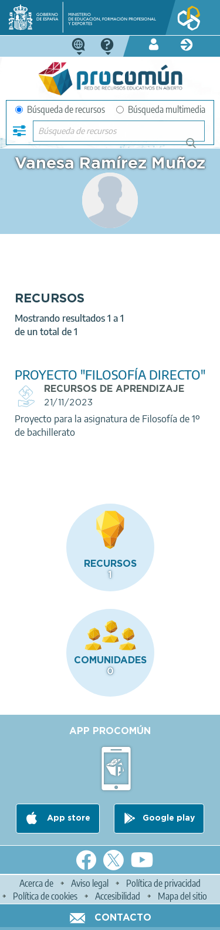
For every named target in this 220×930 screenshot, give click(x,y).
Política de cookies (45, 896)
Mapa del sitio (182, 896)
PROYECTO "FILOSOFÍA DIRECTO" (110, 375)
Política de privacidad (163, 883)
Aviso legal (90, 883)
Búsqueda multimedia (160, 109)
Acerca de (36, 883)
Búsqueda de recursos (60, 109)
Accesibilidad (117, 896)
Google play (169, 818)
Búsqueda (197, 147)
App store (67, 818)
